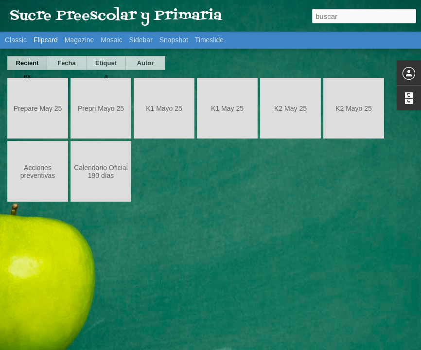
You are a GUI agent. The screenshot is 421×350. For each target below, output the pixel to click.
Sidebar (141, 40)
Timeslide (209, 40)
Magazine (79, 40)
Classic (16, 40)
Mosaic (111, 40)
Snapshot (173, 40)
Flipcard (46, 40)
